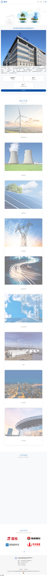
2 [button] (15, 552)
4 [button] (19, 552)
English (40, 1)
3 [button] (17, 552)
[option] (23, 15)
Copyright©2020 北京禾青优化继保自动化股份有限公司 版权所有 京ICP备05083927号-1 (23, 571)
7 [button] (24, 552)
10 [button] (30, 552)
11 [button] (31, 552)
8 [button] (26, 552)
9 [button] (28, 552)
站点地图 (2, 575)
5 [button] (20, 552)
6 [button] (22, 552)
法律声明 (26, 569)
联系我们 (21, 569)
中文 (38, 1)
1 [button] (13, 552)
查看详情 (23, 90)
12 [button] (33, 552)
